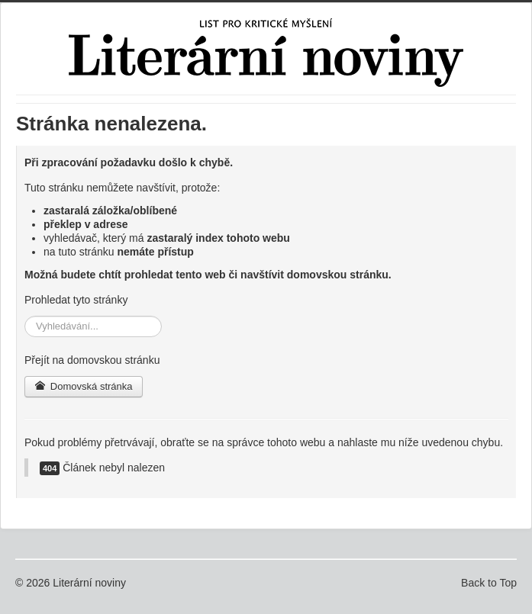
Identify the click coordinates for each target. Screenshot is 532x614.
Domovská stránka (83, 386)
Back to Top (489, 583)
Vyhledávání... (24, 316)
